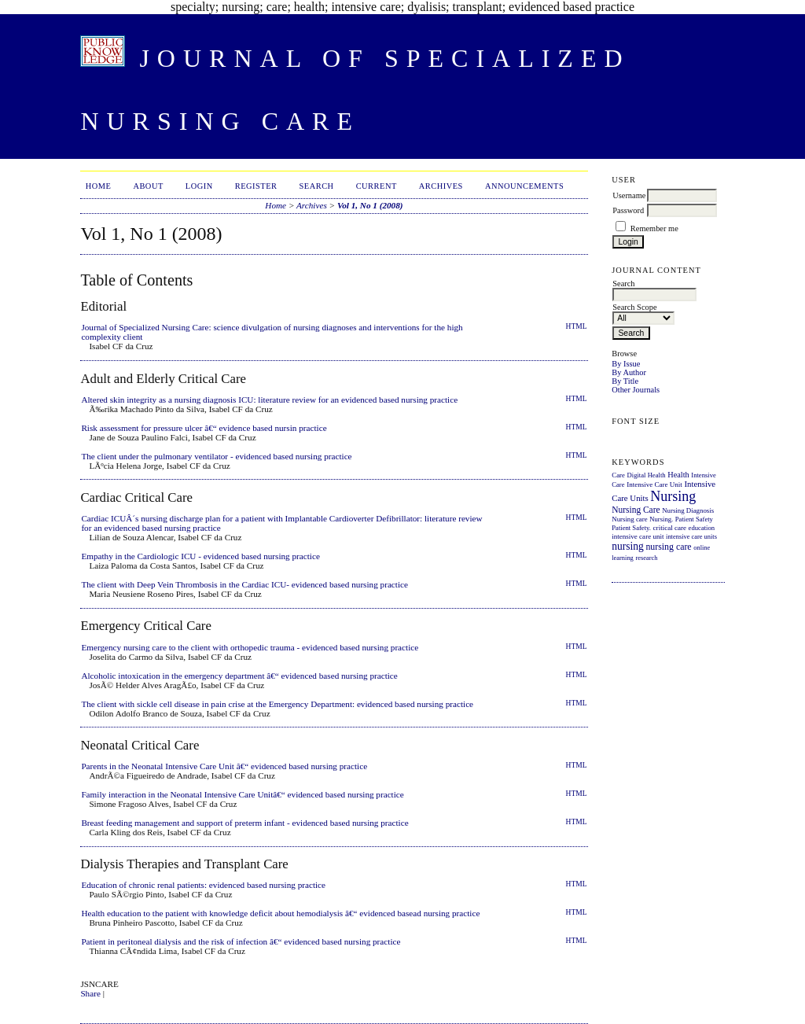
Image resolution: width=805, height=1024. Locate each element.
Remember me (654, 228)
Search (317, 186)
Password (628, 210)
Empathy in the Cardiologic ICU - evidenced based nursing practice (200, 556)
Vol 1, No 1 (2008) (370, 205)
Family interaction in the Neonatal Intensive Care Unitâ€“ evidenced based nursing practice (242, 794)
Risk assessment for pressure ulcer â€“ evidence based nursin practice (203, 428)
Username (628, 195)
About (148, 186)
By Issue (626, 363)
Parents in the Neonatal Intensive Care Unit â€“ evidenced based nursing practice (224, 766)
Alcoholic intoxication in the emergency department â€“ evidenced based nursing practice (239, 675)
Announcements (524, 186)
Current (376, 186)
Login (199, 186)
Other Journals (636, 389)
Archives (441, 186)
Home (99, 186)
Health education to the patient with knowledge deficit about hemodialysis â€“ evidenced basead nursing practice (280, 913)
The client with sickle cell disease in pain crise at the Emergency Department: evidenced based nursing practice (277, 704)
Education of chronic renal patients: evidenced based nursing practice (203, 885)
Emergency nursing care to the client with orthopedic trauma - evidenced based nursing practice (249, 647)
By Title (625, 381)
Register (256, 186)
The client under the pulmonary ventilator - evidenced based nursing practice (216, 456)
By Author (629, 372)
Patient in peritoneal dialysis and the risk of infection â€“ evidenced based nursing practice (240, 941)
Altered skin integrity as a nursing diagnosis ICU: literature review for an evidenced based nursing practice (269, 399)
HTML (576, 326)
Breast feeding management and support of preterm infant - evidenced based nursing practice (244, 822)
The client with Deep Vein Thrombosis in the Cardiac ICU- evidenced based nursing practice (244, 584)
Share (90, 993)
